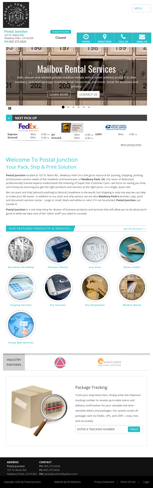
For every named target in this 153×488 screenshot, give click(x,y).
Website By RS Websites (67, 482)
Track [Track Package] (134, 429)
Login (146, 482)
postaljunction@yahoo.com (60, 474)
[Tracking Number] (102, 429)
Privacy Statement (104, 482)
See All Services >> (134, 229)
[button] (76, 134)
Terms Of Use (127, 482)
